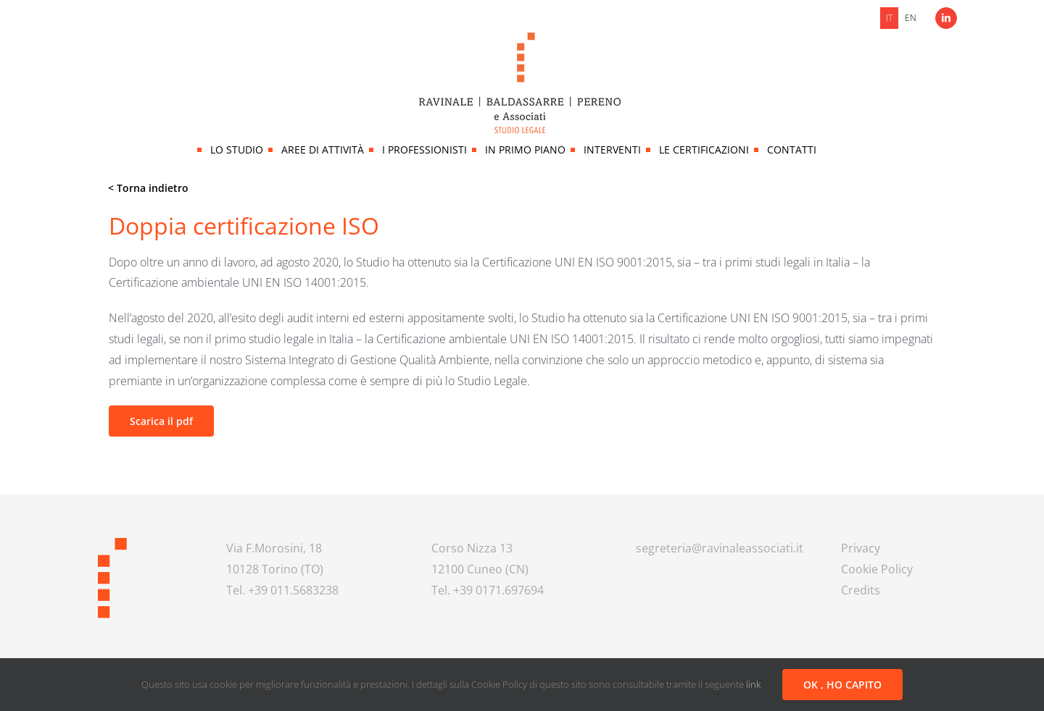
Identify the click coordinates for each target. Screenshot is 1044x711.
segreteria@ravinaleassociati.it (719, 548)
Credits (860, 590)
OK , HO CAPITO (842, 684)
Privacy (860, 548)
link (753, 684)
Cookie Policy (877, 569)
